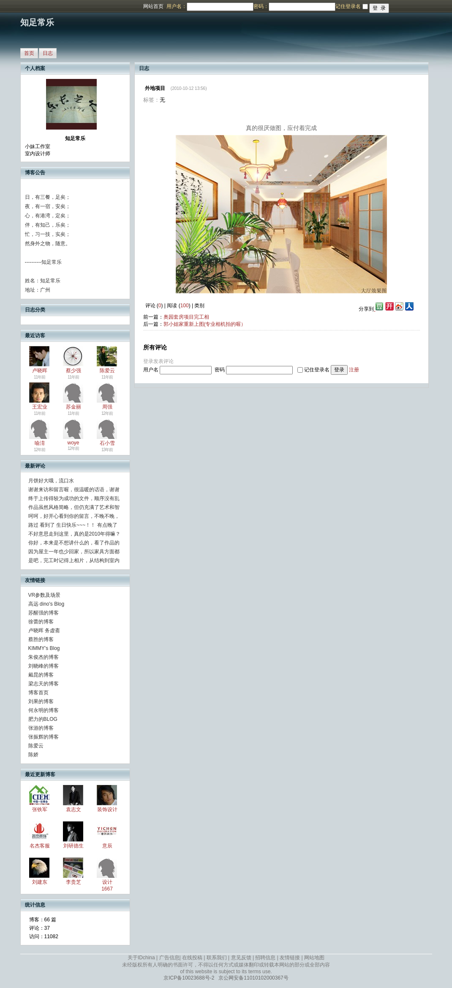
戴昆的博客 (41, 675)
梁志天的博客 (43, 684)
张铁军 (39, 809)
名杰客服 (40, 846)
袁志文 (73, 809)
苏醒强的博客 (43, 613)
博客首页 (38, 693)
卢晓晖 (39, 371)
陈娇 (33, 755)
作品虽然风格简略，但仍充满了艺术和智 (74, 507)
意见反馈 (241, 958)
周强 (107, 407)
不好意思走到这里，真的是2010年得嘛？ (74, 534)
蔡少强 (73, 371)
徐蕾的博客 (41, 622)
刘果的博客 (41, 701)
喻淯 (40, 443)
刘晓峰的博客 (43, 666)
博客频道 (40, 6)
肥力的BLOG (42, 719)
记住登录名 (316, 370)
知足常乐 (37, 22)
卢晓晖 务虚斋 (44, 630)
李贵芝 (73, 882)
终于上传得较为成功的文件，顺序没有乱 (74, 498)
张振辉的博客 (43, 737)
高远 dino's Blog (46, 604)
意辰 (107, 846)
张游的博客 (41, 728)
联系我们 (217, 958)
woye (73, 443)
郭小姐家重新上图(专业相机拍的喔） (204, 324)
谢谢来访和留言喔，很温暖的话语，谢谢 (74, 490)
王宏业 (39, 407)
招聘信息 (265, 958)
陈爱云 (107, 371)
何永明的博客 (43, 710)
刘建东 (39, 882)
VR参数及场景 (44, 595)
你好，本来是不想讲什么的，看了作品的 (74, 543)
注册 (354, 370)
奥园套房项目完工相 (186, 317)
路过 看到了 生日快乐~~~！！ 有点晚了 (72, 525)
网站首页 (153, 6)
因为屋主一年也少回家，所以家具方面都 (74, 552)
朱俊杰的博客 (43, 657)
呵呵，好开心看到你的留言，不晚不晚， (74, 516)
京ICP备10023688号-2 (188, 978)
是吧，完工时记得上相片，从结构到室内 (74, 560)
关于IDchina (141, 958)
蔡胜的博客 (41, 639)
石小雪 (107, 443)
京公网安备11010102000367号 (253, 978)
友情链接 (290, 958)
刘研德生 (73, 846)
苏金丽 (73, 407)
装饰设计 (107, 809)
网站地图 (314, 958)
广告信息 (169, 958)
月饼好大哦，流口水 (51, 481)
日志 (48, 53)
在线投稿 (192, 958)
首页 (29, 53)
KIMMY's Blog (44, 648)
